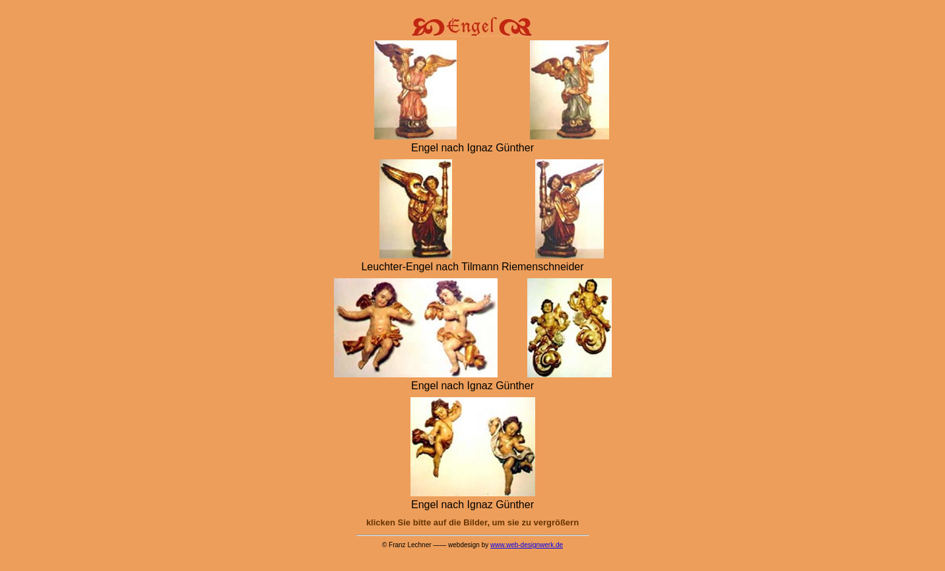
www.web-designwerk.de (526, 545)
